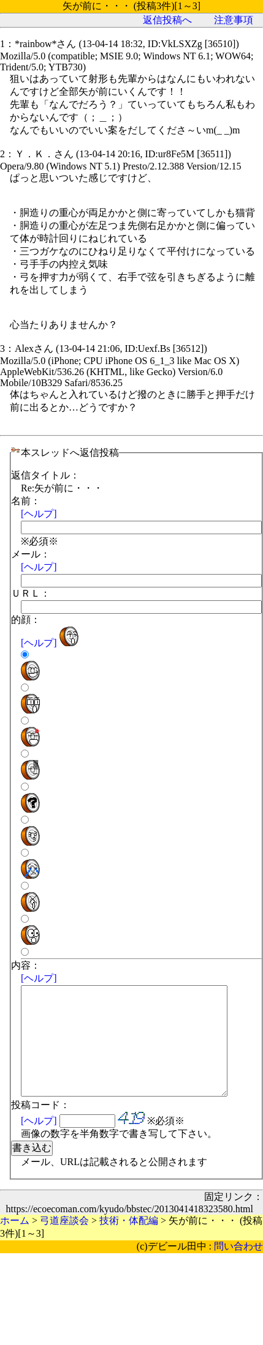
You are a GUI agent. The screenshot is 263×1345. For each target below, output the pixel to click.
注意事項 (233, 20)
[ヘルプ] (39, 514)
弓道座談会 (64, 1242)
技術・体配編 (128, 1242)
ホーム (14, 1242)
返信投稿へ (167, 20)
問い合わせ (238, 1268)
